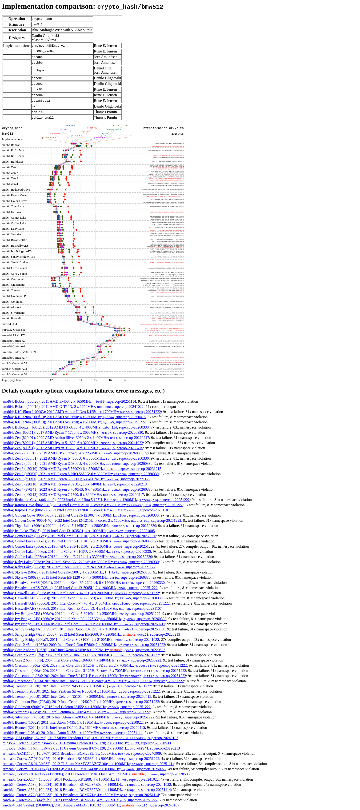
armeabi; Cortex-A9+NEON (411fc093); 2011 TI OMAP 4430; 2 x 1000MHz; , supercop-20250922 (84, 769)
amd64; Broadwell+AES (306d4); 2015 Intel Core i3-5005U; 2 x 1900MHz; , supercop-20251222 (80, 588)
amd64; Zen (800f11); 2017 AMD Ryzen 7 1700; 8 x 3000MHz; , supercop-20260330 (73, 432)
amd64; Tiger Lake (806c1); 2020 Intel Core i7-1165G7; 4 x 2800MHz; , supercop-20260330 (79, 526)
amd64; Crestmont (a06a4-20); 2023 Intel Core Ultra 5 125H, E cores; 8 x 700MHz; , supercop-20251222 (94, 671)
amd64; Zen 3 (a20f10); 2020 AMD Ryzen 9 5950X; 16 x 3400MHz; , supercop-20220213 (75, 484)
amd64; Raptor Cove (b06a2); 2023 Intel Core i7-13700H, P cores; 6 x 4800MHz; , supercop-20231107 (86, 510)
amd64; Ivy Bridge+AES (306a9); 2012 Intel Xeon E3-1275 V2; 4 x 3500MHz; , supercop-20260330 (84, 619)
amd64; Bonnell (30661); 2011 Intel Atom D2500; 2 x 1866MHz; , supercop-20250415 (74, 728)
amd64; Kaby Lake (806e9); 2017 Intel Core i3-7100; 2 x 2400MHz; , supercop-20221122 (79, 567)
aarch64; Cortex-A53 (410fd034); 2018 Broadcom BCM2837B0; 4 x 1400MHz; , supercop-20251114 (87, 790)
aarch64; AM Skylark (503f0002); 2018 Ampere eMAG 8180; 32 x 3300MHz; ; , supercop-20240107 (91, 805)
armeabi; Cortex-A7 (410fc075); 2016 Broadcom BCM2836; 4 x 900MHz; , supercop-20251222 (81, 759)
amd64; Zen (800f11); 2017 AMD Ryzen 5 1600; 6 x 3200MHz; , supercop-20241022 (73, 443)
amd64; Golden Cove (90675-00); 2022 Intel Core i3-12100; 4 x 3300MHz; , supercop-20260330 (81, 515)
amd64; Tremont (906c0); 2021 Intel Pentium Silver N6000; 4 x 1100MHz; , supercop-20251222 (81, 691)
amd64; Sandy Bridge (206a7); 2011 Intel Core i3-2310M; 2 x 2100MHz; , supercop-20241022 (81, 640)
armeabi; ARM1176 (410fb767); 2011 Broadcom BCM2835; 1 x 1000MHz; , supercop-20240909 (82, 753)
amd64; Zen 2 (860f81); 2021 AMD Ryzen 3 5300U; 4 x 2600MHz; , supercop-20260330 (77, 463)
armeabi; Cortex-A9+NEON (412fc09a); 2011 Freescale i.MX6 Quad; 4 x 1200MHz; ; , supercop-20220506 (96, 774)
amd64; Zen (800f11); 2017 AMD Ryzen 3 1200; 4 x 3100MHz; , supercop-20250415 (73, 448)
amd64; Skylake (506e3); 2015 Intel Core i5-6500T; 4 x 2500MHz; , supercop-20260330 (77, 572)
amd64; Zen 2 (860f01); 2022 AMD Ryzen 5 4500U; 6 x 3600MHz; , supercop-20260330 (76, 458)
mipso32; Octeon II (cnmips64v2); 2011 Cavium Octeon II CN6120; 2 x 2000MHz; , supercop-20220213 (91, 748)
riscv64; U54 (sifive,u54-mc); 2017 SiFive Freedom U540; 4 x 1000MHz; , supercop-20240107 (90, 738)
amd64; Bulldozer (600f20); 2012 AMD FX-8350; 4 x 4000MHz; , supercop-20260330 (76, 427)
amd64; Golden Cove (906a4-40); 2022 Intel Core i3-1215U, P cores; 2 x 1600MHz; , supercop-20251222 (92, 520)
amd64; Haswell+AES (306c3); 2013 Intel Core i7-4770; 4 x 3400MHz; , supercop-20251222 (86, 603)
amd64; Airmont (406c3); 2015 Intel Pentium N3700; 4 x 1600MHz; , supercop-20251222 (76, 712)
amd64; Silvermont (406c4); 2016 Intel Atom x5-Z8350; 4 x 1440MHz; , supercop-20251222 (78, 717)
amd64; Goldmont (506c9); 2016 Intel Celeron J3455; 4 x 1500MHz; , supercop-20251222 (77, 707)
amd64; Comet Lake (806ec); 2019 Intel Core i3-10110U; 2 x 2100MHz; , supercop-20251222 (78, 546)
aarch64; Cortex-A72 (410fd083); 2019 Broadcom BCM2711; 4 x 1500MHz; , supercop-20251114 (81, 795)
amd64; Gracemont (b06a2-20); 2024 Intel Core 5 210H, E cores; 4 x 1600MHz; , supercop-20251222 (94, 676)
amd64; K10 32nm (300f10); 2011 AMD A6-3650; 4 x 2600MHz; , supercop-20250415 (74, 417)
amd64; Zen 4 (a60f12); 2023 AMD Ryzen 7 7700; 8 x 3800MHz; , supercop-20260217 (73, 495)
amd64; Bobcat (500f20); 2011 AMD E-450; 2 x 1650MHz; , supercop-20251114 (69, 401)
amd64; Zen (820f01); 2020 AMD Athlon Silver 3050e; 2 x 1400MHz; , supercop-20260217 (76, 438)
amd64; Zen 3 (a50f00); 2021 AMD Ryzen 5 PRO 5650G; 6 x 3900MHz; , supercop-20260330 (81, 474)
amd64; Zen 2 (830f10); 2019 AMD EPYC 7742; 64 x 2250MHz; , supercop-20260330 (73, 453)
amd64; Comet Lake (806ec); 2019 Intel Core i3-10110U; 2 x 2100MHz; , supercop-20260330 (79, 536)
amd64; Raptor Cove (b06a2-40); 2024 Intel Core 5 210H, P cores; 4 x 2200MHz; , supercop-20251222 (93, 505)
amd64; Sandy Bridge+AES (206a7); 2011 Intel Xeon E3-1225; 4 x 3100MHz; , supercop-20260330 (84, 629)
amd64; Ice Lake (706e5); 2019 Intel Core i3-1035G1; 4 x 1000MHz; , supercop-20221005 (79, 531)
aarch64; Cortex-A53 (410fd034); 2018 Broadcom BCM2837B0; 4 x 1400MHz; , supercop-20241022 (87, 784)
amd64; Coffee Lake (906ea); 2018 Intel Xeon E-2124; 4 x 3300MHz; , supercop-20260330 (77, 557)
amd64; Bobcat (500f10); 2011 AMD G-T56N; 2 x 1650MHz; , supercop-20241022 (73, 407)
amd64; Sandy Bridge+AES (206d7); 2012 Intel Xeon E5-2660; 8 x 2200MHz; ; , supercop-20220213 (91, 634)
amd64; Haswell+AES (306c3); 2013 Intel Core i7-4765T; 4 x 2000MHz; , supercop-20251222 (81, 593)
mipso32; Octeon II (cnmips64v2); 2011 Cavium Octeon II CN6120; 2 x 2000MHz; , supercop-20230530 (87, 743)
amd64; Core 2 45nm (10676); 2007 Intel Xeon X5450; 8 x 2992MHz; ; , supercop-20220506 (84, 650)
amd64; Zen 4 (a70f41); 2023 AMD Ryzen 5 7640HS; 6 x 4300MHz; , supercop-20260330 (77, 489)
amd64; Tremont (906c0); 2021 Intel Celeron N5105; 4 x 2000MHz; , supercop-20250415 (77, 696)
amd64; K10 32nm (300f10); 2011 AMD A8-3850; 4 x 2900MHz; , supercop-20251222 (74, 422)
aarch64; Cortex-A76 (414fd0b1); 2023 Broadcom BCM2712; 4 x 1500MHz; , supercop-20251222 (80, 800)
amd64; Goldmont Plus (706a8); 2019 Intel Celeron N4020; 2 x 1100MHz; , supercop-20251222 (81, 702)
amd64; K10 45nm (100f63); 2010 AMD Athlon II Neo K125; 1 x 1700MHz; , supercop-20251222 (82, 412)
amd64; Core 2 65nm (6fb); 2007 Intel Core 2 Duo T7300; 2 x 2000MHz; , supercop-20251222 (81, 655)
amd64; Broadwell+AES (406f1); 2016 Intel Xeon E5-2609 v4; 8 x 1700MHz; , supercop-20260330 (84, 583)
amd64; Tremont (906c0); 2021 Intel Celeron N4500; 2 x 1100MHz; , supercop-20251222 (77, 686)
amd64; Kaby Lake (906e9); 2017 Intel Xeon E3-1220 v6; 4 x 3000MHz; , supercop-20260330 (81, 562)
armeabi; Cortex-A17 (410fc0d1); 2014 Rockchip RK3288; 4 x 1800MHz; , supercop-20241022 (81, 779)
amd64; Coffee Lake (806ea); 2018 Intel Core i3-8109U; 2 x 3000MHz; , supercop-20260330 (77, 551)
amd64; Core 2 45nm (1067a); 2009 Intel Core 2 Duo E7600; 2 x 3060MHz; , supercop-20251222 (84, 645)
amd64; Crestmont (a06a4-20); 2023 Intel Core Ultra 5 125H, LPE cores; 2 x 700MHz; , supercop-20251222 (95, 665)
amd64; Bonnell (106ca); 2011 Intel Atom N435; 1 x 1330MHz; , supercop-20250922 (73, 722)
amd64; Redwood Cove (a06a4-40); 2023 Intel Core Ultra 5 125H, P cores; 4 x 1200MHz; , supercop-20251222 (96, 500)
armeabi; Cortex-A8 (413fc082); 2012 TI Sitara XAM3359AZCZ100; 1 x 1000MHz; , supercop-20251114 (88, 764)
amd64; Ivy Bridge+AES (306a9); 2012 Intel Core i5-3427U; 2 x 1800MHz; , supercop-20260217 (84, 624)
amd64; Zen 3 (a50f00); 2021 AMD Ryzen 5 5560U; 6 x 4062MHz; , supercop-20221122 (76, 479)
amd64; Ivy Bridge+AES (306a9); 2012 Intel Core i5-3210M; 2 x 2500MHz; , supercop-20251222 (81, 614)
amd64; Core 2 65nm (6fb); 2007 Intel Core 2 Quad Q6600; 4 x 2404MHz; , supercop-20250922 (82, 660)
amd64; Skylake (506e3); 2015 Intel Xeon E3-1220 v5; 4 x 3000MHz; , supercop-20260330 (77, 577)
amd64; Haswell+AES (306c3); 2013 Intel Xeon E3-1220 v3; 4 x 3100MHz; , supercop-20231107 (82, 608)
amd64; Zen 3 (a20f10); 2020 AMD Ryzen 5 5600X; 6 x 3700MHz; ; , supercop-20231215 (82, 469)
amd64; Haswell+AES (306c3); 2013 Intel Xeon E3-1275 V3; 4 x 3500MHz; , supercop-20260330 (83, 598)
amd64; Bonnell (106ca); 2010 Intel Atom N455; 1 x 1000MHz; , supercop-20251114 (73, 733)
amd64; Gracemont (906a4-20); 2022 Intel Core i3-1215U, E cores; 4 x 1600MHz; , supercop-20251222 (93, 681)
